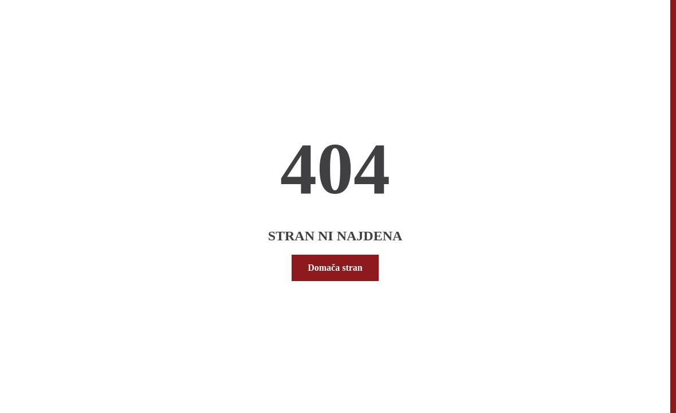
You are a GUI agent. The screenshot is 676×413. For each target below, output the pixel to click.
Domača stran (335, 267)
